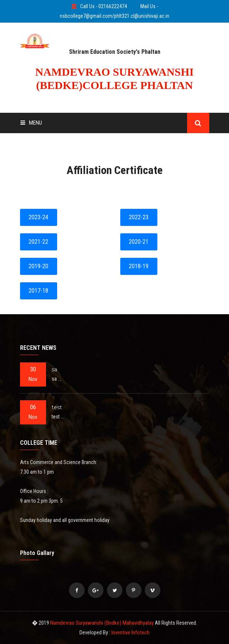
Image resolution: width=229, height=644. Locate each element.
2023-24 (38, 217)
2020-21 (138, 241)
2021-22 (38, 241)
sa (54, 369)
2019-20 (38, 266)
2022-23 (138, 217)
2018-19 (138, 266)
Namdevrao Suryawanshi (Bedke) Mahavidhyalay (102, 623)
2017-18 (38, 290)
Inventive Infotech (130, 632)
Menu (31, 122)
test (57, 407)
